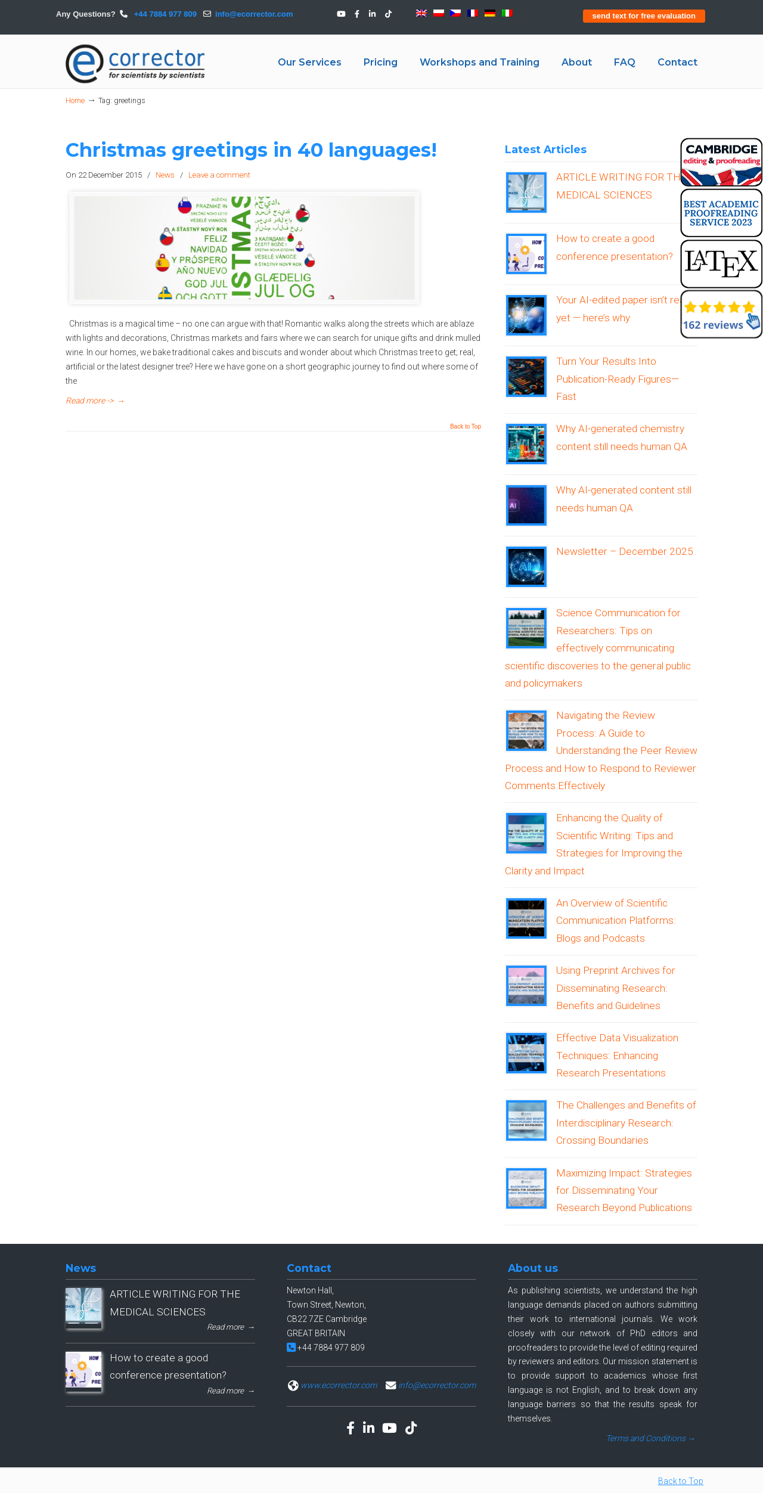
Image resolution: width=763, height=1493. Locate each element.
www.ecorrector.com (338, 1385)
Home (75, 100)
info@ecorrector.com (254, 14)
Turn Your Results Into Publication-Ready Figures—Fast (617, 378)
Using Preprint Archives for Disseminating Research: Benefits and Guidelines (615, 987)
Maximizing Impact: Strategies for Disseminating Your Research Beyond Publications (624, 1190)
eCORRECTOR (136, 63)
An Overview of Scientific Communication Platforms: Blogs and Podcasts (616, 920)
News (165, 174)
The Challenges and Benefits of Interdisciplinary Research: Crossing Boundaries (626, 1122)
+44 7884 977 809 (164, 14)
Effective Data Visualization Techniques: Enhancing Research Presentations (617, 1055)
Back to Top (465, 427)
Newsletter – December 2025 (624, 551)
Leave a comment (219, 174)
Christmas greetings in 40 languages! (251, 150)
